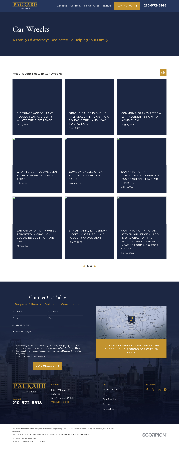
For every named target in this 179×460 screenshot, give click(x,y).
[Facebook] (147, 389)
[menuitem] (16, 441)
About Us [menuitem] (62, 6)
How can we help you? (22, 332)
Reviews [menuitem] (106, 6)
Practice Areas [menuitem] (91, 6)
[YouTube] (165, 389)
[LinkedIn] (159, 389)
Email (50, 318)
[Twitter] (153, 389)
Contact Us (108, 409)
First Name (17, 312)
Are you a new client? (22, 325)
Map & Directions (60, 402)
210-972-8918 (155, 5)
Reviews (107, 404)
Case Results (109, 399)
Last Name (53, 312)
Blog (105, 394)
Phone (15, 318)
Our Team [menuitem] (75, 6)
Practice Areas (110, 389)
